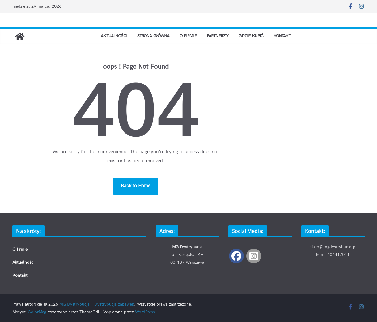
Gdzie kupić (258, 36)
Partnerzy (221, 36)
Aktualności (103, 36)
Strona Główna (148, 36)
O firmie (188, 36)
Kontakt (294, 36)
